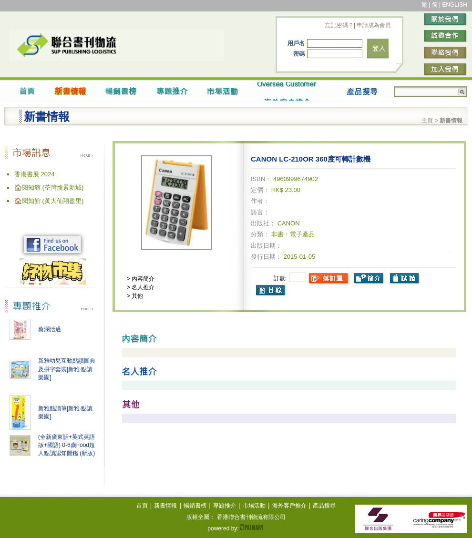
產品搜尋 (324, 505)
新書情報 (165, 505)
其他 (136, 296)
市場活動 (254, 505)
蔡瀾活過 (49, 329)
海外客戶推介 (289, 505)
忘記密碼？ (339, 25)
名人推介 (142, 287)
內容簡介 (142, 278)
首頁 (142, 505)
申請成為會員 (373, 25)
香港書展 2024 (34, 174)
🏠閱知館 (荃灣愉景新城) (48, 187)
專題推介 (224, 505)
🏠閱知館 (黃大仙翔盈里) (48, 200)
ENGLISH (454, 4)
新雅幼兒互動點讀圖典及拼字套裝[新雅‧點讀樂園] (66, 369)
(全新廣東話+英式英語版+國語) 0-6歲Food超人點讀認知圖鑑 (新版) (66, 445)
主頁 (427, 120)
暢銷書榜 (195, 505)
